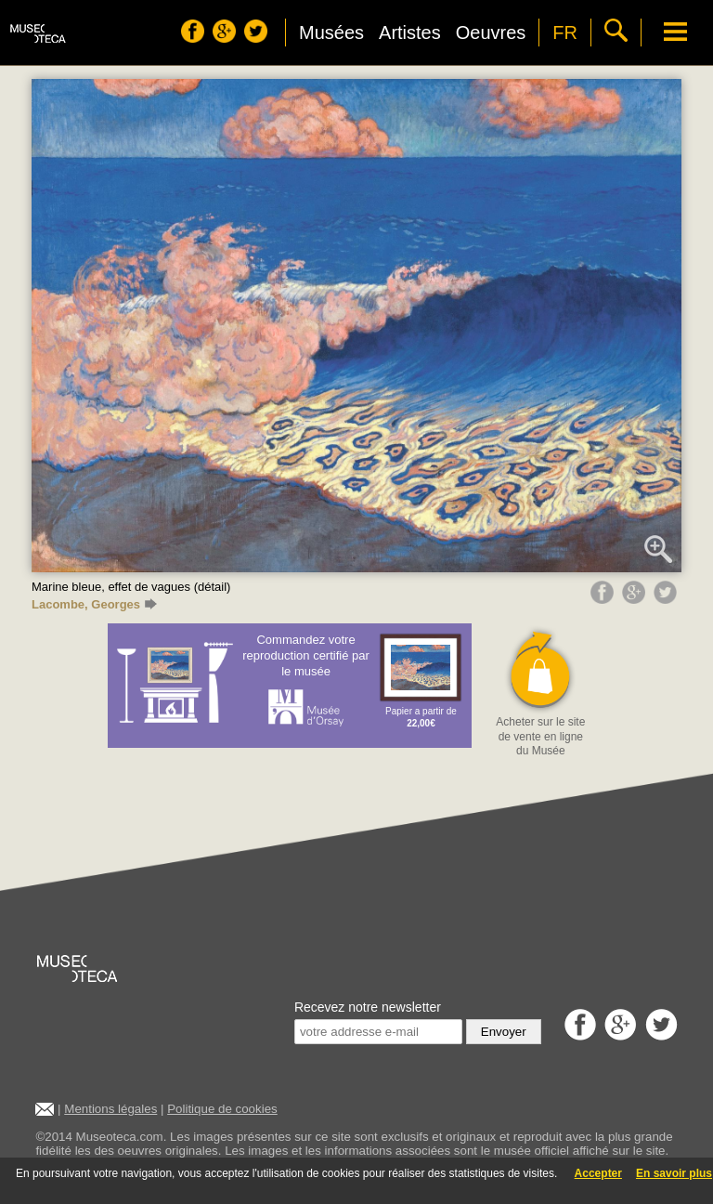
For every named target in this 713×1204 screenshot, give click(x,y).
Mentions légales (110, 1109)
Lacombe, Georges (94, 604)
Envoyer (503, 1032)
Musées (331, 32)
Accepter (598, 1173)
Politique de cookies (222, 1109)
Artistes (410, 32)
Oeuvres (491, 32)
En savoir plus (674, 1173)
